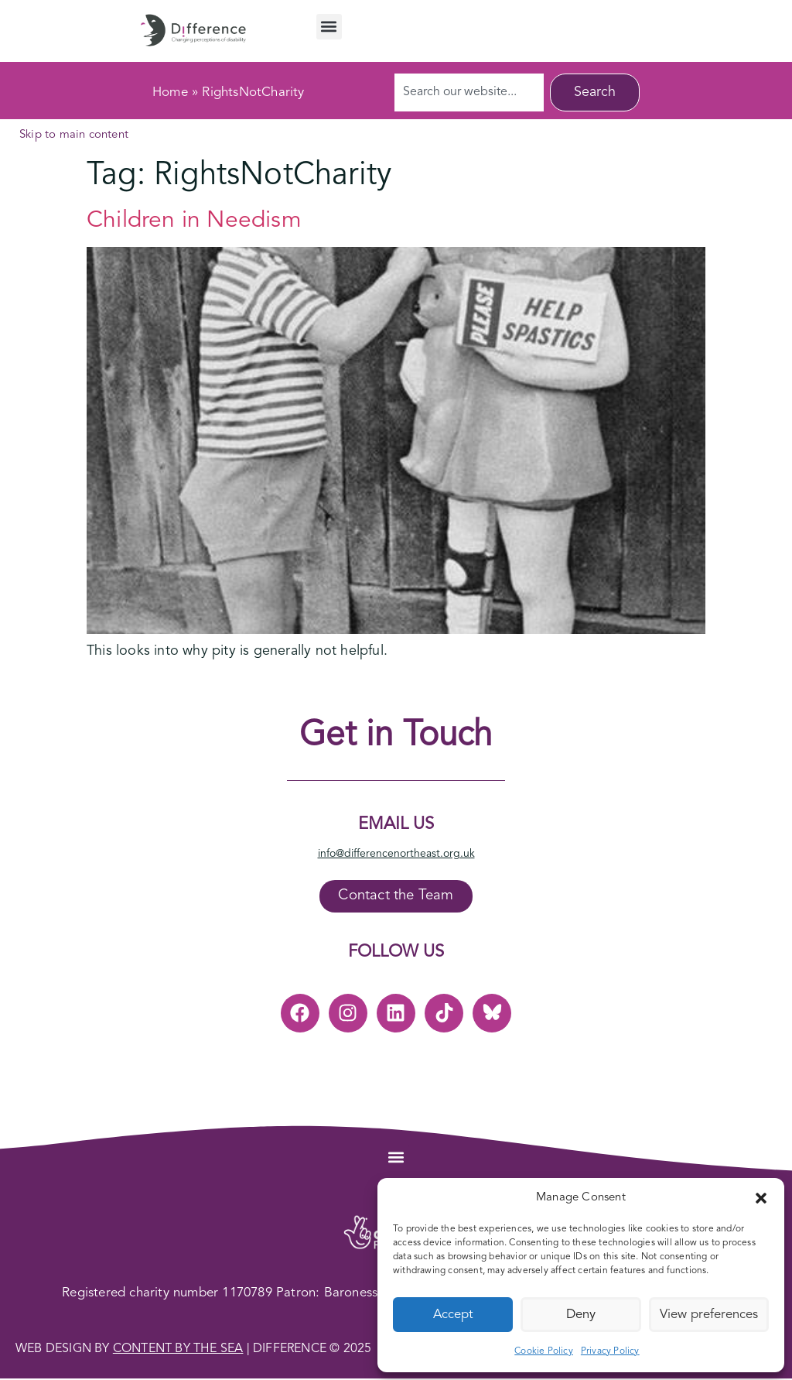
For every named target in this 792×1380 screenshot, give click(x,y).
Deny (581, 1314)
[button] (761, 1198)
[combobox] (469, 92)
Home (170, 92)
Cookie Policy (543, 1351)
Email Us (396, 824)
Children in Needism (194, 220)
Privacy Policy (610, 1351)
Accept (453, 1314)
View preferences (708, 1314)
